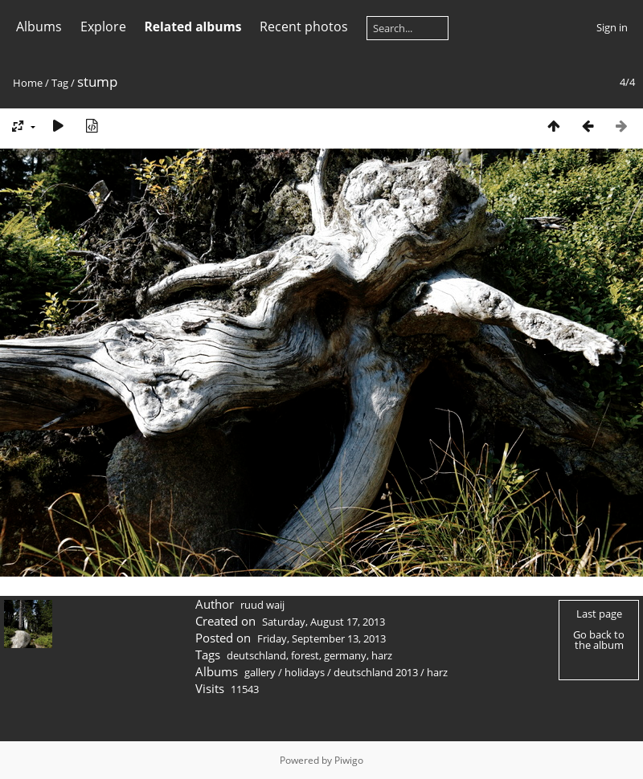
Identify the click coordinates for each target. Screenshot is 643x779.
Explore (103, 26)
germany (345, 655)
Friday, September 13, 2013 (321, 638)
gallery (260, 672)
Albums (39, 26)
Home (28, 82)
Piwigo (348, 760)
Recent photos (304, 26)
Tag (59, 82)
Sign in (612, 27)
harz (381, 655)
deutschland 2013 (376, 672)
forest (305, 655)
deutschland (256, 655)
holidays (305, 672)
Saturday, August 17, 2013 (323, 621)
